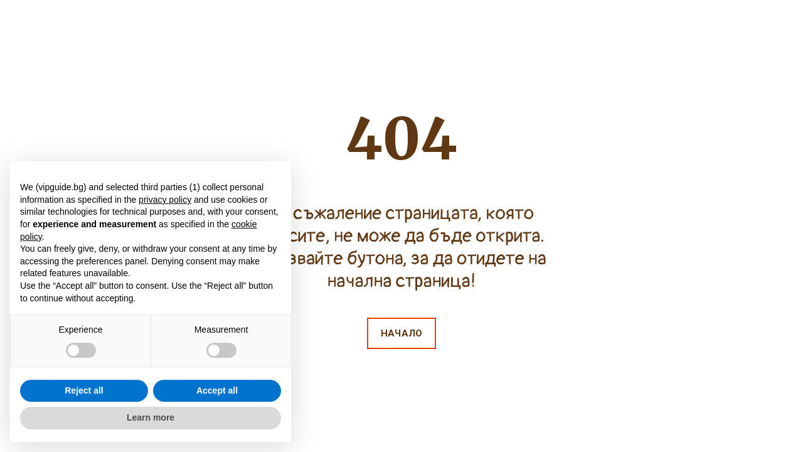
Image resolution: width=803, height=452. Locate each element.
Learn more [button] (150, 417)
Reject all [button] (84, 390)
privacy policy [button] (165, 200)
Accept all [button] (217, 390)
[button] (401, 333)
